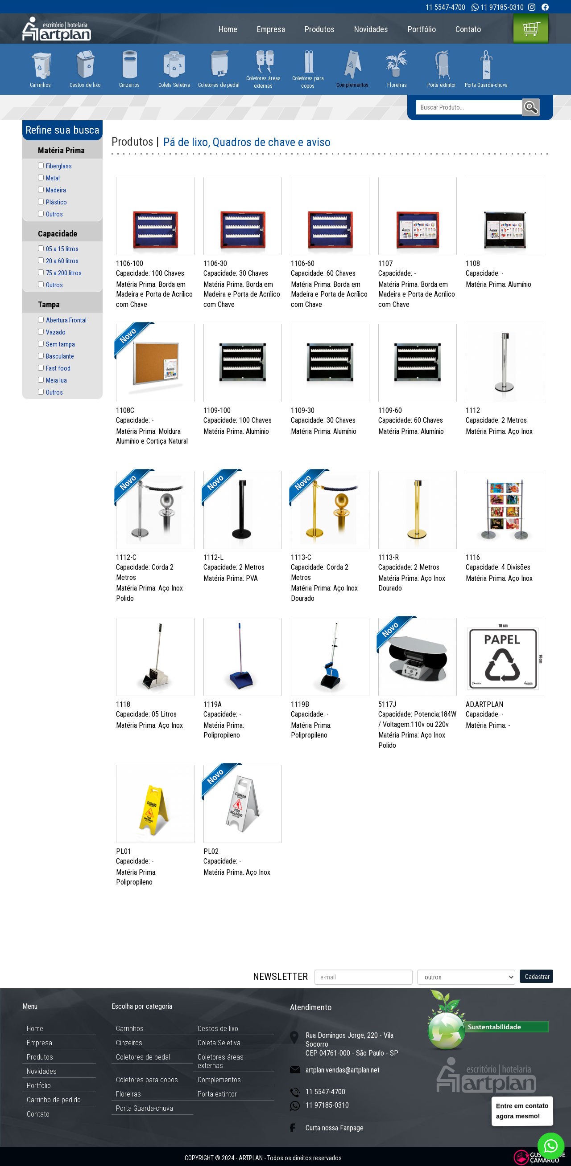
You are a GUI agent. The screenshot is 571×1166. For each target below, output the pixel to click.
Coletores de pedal (143, 1057)
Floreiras (128, 1094)
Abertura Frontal (66, 320)
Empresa (271, 29)
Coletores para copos (147, 1080)
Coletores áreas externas (221, 1061)
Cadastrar (537, 976)
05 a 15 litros (62, 249)
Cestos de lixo (218, 1028)
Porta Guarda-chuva (144, 1108)
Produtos (320, 29)
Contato (468, 29)
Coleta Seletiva (219, 1043)
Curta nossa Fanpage (335, 1128)
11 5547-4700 (445, 7)
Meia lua (56, 380)
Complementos (219, 1080)
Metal (53, 178)
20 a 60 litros (62, 261)
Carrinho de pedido (54, 1100)
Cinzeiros (129, 1043)
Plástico (56, 202)
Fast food (58, 368)
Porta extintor (217, 1094)
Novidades (371, 29)
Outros (54, 214)
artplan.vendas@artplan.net (343, 1070)
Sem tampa (60, 344)
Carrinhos (130, 1028)
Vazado (56, 332)
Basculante (60, 356)
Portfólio (422, 29)
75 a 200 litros (64, 273)
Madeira (56, 190)
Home (228, 29)
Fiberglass (59, 166)
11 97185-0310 (502, 7)
